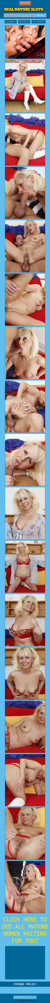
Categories (10, 22)
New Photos (24, 22)
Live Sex (25, 3)
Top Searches (38, 22)
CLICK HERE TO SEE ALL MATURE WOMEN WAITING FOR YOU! (25, 930)
